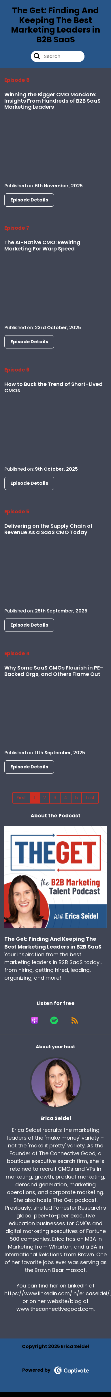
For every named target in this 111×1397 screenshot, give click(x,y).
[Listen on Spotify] (54, 1020)
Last (90, 797)
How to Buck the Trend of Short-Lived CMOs (53, 387)
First (21, 797)
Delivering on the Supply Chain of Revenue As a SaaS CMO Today (48, 529)
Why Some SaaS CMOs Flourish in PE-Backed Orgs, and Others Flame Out (53, 671)
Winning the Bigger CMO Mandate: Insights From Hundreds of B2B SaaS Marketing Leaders (52, 100)
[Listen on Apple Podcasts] (34, 1020)
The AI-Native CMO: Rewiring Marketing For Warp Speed (42, 245)
